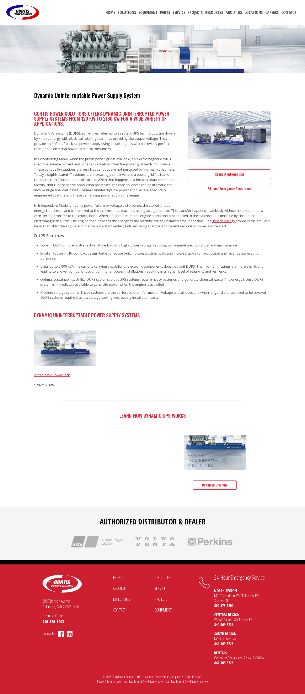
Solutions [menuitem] (127, 12)
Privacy (100, 681)
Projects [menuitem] (195, 12)
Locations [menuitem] (254, 12)
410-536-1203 (53, 621)
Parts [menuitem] (165, 12)
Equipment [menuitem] (148, 12)
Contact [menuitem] (288, 12)
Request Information (229, 174)
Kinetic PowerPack (52, 375)
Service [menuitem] (179, 12)
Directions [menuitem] (121, 599)
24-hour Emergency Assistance (229, 188)
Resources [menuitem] (214, 12)
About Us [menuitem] (234, 12)
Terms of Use (114, 681)
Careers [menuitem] (272, 12)
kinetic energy (224, 221)
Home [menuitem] (110, 12)
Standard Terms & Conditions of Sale (143, 681)
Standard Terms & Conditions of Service (186, 681)
